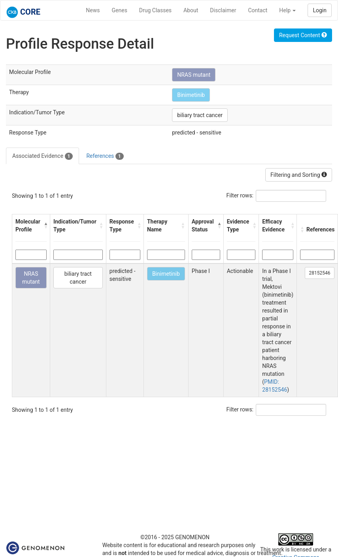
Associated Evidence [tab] (42, 156)
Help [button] (287, 10)
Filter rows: (240, 195)
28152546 (319, 273)
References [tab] (104, 156)
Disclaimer (223, 10)
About (190, 10)
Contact (257, 10)
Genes (119, 10)
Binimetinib (191, 95)
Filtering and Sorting (298, 175)
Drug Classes (155, 10)
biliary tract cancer (200, 115)
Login (320, 10)
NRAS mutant (193, 75)
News (93, 10)
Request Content (303, 35)
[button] (44, 225)
